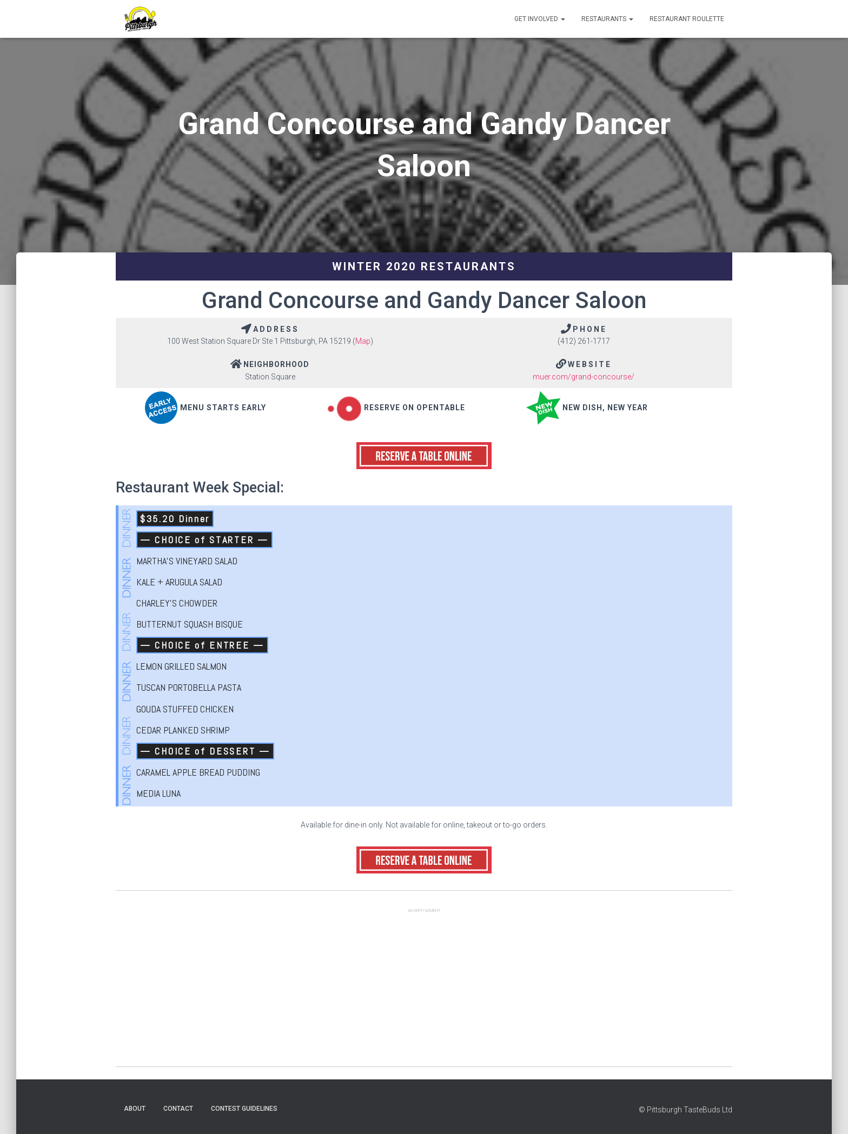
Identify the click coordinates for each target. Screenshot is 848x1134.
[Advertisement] (424, 990)
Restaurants (607, 19)
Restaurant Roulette (687, 19)
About (134, 1108)
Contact (178, 1108)
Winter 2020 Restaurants (424, 266)
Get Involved (539, 19)
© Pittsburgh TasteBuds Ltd (685, 1109)
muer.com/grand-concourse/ (583, 376)
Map (362, 341)
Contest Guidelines (244, 1108)
